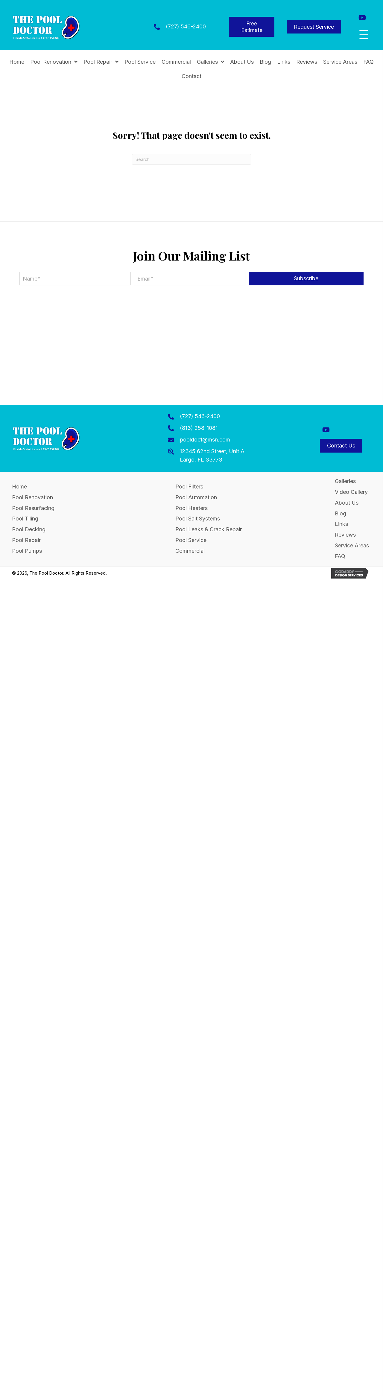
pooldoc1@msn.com (205, 439)
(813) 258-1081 (199, 428)
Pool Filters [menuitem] (189, 486)
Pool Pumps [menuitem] (27, 551)
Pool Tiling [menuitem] (25, 518)
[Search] (191, 159)
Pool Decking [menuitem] (28, 529)
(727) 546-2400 (186, 26)
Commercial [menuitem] (190, 551)
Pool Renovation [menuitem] (32, 497)
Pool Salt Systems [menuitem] (197, 518)
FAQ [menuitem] (340, 556)
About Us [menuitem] (346, 503)
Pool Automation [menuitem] (196, 497)
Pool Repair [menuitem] (26, 540)
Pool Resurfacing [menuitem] (33, 508)
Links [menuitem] (341, 524)
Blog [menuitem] (340, 513)
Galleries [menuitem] (345, 481)
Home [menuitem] (19, 486)
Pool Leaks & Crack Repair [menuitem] (208, 529)
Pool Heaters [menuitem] (191, 508)
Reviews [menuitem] (345, 535)
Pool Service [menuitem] (190, 540)
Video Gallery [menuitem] (351, 492)
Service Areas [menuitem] (352, 545)
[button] (362, 17)
